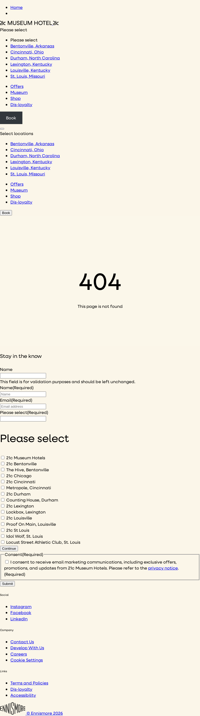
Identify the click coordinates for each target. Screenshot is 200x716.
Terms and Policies (29, 683)
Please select (24, 412)
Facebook (20, 612)
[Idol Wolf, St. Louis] (2, 536)
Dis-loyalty (21, 104)
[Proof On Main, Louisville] (2, 524)
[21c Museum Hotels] (2, 457)
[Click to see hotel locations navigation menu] (2, 129)
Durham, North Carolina (35, 57)
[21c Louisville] (2, 517)
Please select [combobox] (13, 29)
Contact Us (22, 641)
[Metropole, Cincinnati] (2, 487)
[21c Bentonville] (2, 463)
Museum (19, 92)
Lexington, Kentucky (31, 64)
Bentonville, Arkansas (32, 45)
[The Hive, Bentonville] (2, 469)
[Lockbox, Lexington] (2, 511)
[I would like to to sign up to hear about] (23, 418)
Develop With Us (27, 647)
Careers (18, 654)
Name (6, 369)
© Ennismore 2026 (31, 713)
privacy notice (163, 568)
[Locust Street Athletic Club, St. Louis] (2, 542)
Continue (9, 548)
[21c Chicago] (2, 475)
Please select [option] (24, 39)
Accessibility (23, 695)
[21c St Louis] (2, 530)
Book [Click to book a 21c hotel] (11, 117)
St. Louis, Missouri (27, 76)
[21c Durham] (2, 493)
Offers (16, 86)
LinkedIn (19, 618)
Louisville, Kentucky (30, 70)
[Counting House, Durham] (2, 499)
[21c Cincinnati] (2, 481)
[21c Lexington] (2, 505)
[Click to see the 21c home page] (29, 23)
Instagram (21, 606)
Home (16, 7)
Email (16, 400)
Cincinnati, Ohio (27, 51)
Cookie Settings (26, 660)
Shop (15, 98)
